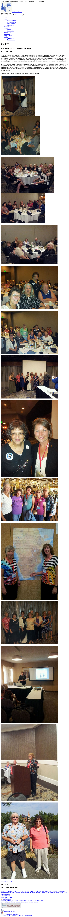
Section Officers (11, 20)
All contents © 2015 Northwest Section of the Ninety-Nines (16, 915)
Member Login (6, 899)
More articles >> (7, 881)
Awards (6, 28)
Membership (10, 38)
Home (5, 17)
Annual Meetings (11, 22)
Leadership (7, 900)
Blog (7, 32)
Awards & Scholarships (25, 900)
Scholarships (10, 31)
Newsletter (7, 34)
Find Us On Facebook (8, 911)
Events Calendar (8, 35)
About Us (6, 19)
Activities (6, 26)
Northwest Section (17, 12)
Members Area (11, 40)
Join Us (6, 37)
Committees (10, 25)
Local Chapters (11, 23)
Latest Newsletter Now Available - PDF (6, 896)
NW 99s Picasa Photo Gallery (10, 914)
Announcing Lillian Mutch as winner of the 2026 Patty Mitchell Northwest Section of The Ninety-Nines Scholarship (31, 891)
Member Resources (28, 902)
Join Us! (36, 902)
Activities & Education (37, 900)
